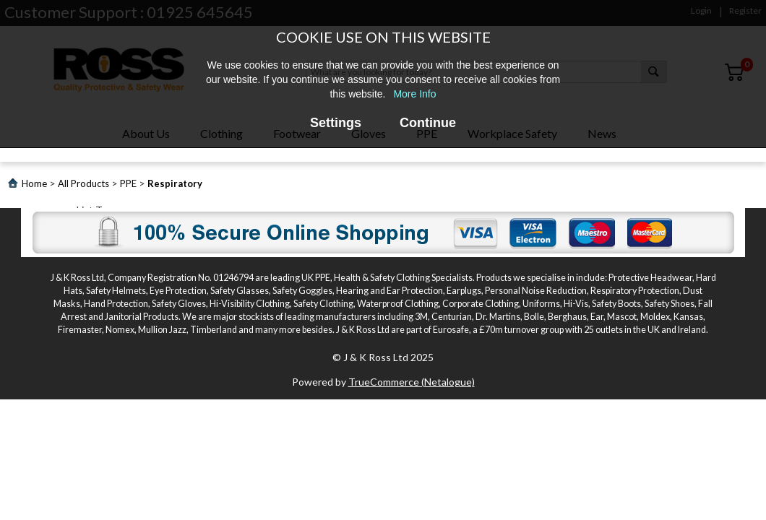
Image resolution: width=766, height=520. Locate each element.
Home (34, 183)
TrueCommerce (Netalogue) (411, 382)
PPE (128, 183)
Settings (335, 123)
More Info (414, 94)
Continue (428, 123)
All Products (83, 183)
